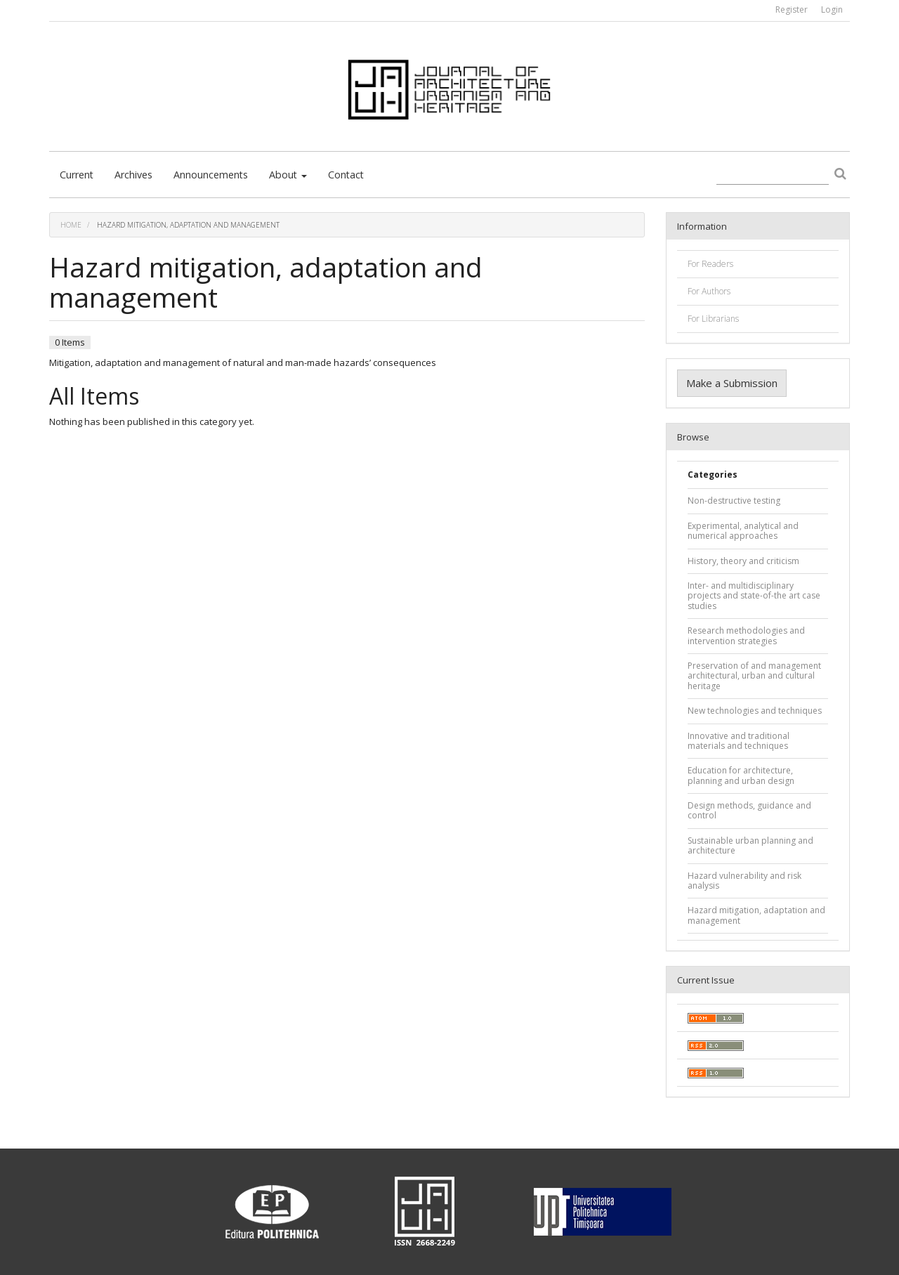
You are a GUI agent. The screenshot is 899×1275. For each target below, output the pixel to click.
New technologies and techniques (755, 711)
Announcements (210, 174)
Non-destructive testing (734, 500)
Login (832, 9)
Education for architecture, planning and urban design (741, 775)
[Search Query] (772, 175)
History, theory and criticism (743, 561)
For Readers (710, 264)
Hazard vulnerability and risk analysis (744, 880)
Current (76, 174)
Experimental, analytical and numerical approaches (743, 531)
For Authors (709, 291)
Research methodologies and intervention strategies (746, 635)
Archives (133, 174)
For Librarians (713, 319)
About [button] (288, 174)
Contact (346, 174)
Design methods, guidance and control (749, 810)
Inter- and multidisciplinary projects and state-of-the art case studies (754, 596)
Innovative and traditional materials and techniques (738, 741)
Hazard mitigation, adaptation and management (756, 915)
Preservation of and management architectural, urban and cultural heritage (754, 676)
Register (791, 9)
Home (70, 225)
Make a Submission (731, 383)
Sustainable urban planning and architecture (750, 845)
